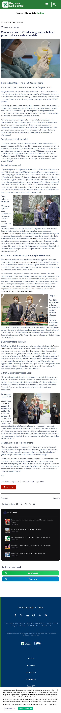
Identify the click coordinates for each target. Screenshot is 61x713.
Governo (33, 238)
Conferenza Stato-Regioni (10, 233)
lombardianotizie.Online (31, 607)
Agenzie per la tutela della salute (28, 262)
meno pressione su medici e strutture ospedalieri (27, 290)
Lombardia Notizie (26, 13)
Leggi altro (52, 704)
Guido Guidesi (6, 125)
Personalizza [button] (10, 708)
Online (40, 13)
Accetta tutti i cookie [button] (25, 708)
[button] (54, 4)
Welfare (4, 403)
